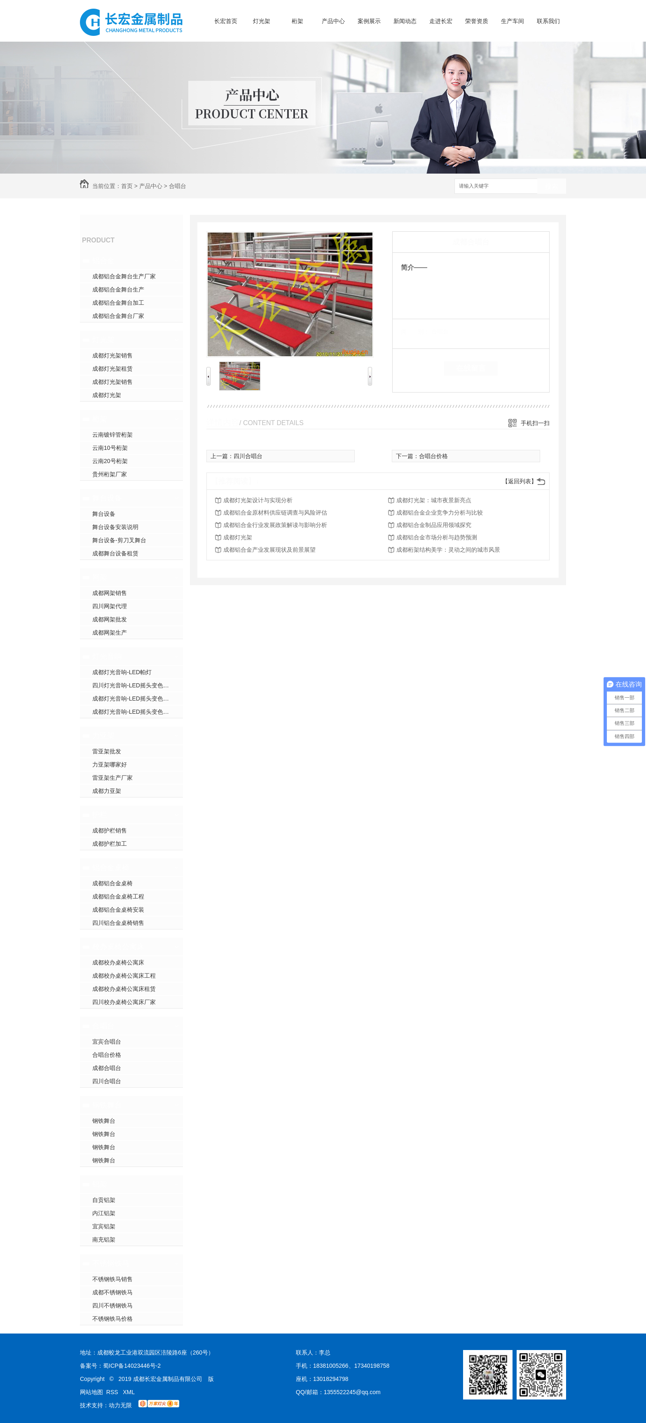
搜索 (551, 186)
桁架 (297, 21)
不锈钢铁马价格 (112, 1318)
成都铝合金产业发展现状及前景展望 (269, 549)
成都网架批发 (109, 619)
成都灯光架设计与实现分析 (258, 500)
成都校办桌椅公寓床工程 (124, 975)
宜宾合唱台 (106, 1041)
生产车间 (512, 21)
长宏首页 (225, 21)
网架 (99, 577)
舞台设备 (107, 498)
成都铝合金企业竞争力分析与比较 (439, 512)
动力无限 (120, 1405)
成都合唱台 (106, 1068)
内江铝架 (103, 1213)
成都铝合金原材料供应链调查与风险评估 (275, 512)
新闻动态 (405, 21)
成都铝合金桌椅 (112, 883)
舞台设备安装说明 (115, 527)
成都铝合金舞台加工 (118, 302)
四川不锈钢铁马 (112, 1305)
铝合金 (103, 260)
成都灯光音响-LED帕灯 (122, 672)
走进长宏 (440, 21)
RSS (113, 1392)
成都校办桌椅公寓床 (118, 962)
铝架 (99, 1184)
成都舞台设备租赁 (115, 553)
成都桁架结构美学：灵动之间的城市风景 (448, 549)
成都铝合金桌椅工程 (118, 896)
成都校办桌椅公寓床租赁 (124, 989)
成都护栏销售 (109, 830)
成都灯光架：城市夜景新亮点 (433, 500)
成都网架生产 (109, 632)
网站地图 (91, 1392)
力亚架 (103, 735)
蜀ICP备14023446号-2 (132, 1365)
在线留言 (471, 368)
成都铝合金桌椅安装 (118, 909)
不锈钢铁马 (110, 1263)
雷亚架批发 (106, 751)
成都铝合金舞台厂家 (118, 316)
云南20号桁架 (110, 461)
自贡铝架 (103, 1200)
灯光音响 (107, 656)
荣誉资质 (476, 21)
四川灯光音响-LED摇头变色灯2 (132, 685)
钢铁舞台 (107, 1105)
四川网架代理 (109, 606)
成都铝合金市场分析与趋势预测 (436, 537)
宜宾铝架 (103, 1226)
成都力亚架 (106, 791)
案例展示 (369, 21)
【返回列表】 (519, 481)
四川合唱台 (106, 1081)
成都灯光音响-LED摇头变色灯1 (132, 698)
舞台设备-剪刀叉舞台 (119, 540)
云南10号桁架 (110, 448)
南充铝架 (103, 1239)
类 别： (415, 331)
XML (129, 1392)
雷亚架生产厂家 (112, 777)
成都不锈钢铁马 (112, 1292)
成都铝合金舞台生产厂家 (124, 276)
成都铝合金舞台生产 (118, 289)
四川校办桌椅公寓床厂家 (124, 1002)
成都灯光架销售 (112, 355)
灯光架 (261, 21)
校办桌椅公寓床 (118, 947)
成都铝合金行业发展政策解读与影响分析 (275, 525)
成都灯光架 (106, 395)
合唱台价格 (106, 1054)
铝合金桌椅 (110, 867)
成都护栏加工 (109, 843)
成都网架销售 (109, 593)
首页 (127, 186)
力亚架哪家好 (109, 764)
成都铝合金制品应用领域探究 (433, 525)
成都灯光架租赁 (112, 368)
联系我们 (548, 21)
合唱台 (177, 186)
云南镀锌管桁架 (112, 434)
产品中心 (333, 21)
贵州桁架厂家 (109, 474)
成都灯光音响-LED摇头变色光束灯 (136, 711)
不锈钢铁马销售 (112, 1279)
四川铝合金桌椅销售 (118, 923)
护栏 (99, 815)
